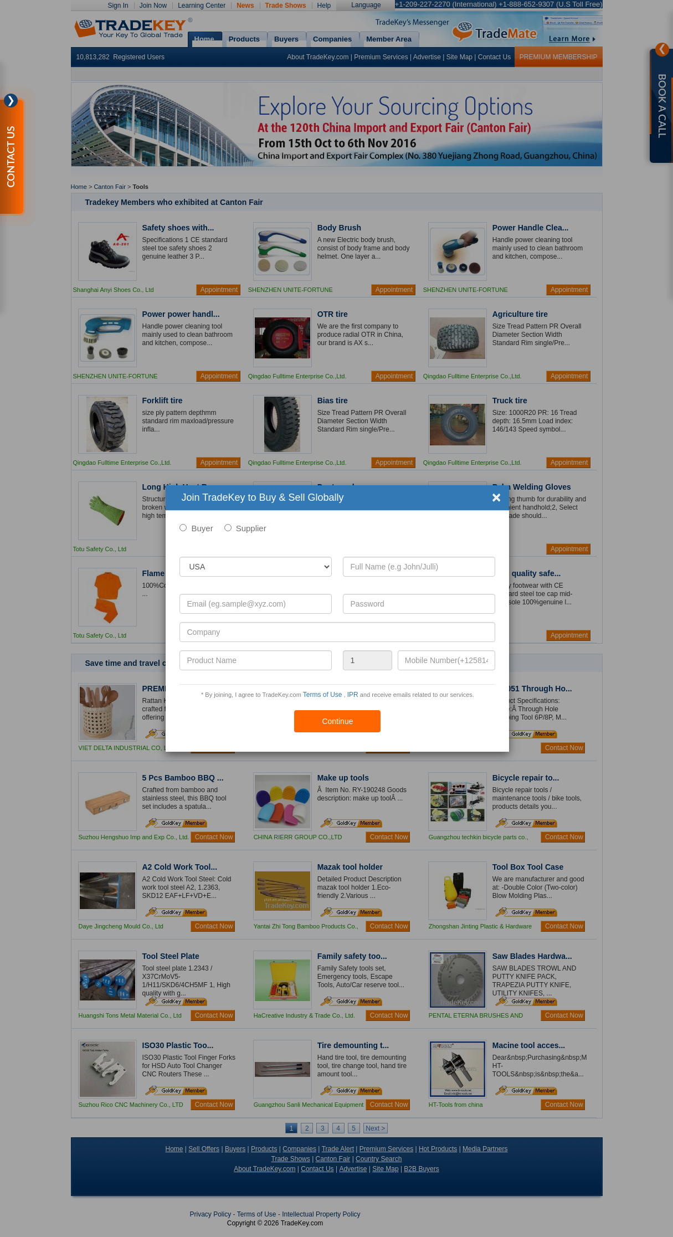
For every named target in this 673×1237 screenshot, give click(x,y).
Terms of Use (322, 695)
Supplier (251, 528)
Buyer (202, 528)
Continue (337, 721)
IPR (352, 695)
